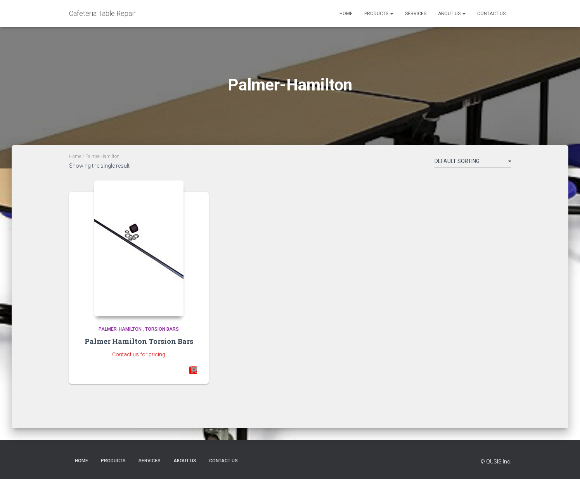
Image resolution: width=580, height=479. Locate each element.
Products (378, 13)
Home (346, 13)
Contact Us (491, 13)
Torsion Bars (162, 329)
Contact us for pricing (138, 354)
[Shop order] (473, 162)
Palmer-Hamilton (120, 329)
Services (415, 13)
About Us (452, 13)
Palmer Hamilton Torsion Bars (139, 341)
